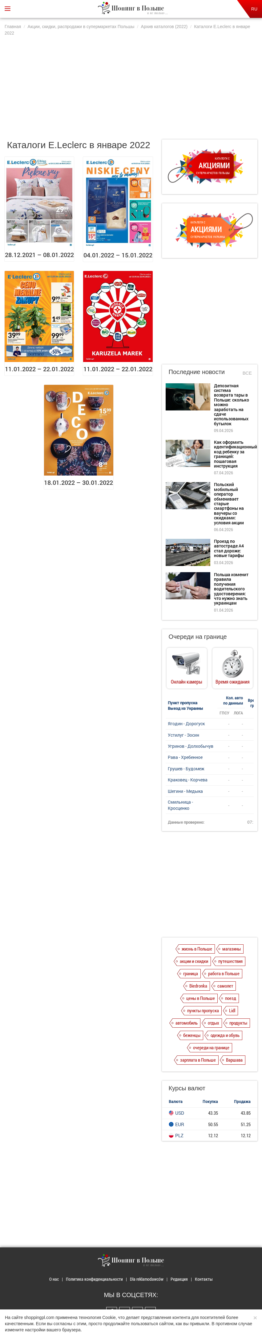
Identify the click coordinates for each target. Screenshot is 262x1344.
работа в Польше (224, 973)
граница (190, 973)
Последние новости (197, 371)
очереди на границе (211, 1047)
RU (254, 8)
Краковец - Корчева (188, 780)
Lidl (232, 1010)
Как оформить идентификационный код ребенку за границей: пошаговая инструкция (235, 454)
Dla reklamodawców (146, 1279)
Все (247, 373)
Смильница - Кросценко (180, 805)
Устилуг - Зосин (183, 735)
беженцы (191, 1035)
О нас (54, 1279)
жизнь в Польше (197, 949)
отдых (213, 1023)
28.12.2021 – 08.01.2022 (39, 255)
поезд (230, 998)
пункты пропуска (203, 1010)
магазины (231, 949)
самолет (225, 986)
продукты (238, 1023)
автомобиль (186, 1023)
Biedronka (198, 986)
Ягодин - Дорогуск (186, 723)
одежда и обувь (225, 1035)
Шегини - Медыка (185, 791)
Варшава (234, 1060)
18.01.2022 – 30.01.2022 (78, 482)
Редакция (179, 1279)
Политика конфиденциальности (94, 1279)
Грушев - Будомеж (186, 769)
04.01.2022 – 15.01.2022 (117, 255)
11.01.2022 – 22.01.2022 (39, 369)
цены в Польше (200, 998)
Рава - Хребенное (185, 757)
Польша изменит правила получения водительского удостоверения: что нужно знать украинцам (231, 589)
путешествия (230, 961)
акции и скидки (194, 961)
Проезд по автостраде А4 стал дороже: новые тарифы (229, 548)
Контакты (204, 1279)
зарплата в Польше (198, 1060)
